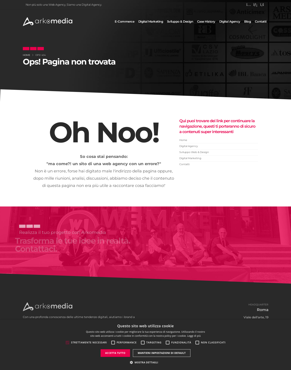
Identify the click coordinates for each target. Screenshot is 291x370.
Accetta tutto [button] (115, 353)
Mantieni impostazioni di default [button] (162, 353)
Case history (206, 21)
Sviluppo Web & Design (194, 152)
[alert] (145, 345)
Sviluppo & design (180, 21)
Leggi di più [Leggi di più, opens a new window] (194, 336)
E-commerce (124, 21)
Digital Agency (188, 146)
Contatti (261, 21)
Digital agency (229, 21)
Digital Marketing (190, 158)
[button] (145, 362)
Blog (247, 21)
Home (183, 140)
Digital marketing (150, 21)
